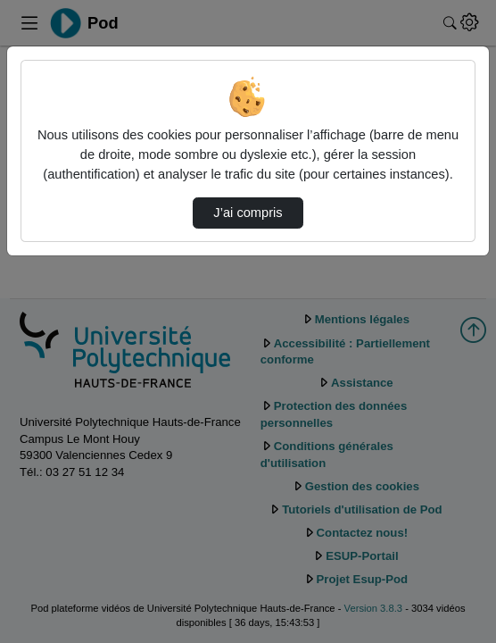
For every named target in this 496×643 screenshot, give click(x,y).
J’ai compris (247, 212)
